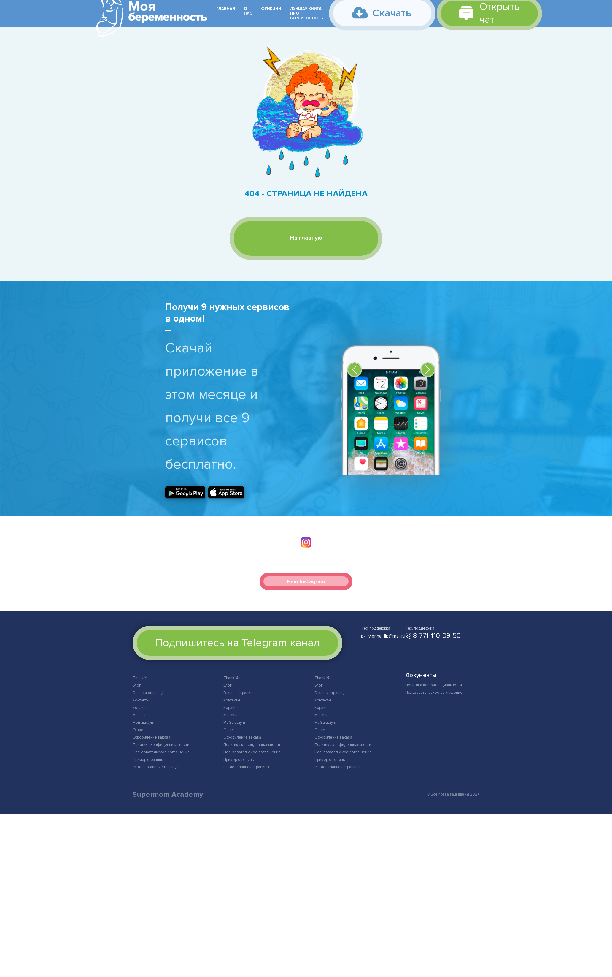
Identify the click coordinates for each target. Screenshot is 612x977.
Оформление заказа (151, 737)
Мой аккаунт (144, 722)
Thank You (142, 678)
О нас (248, 11)
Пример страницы (148, 760)
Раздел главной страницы (155, 767)
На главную (306, 238)
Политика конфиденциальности (161, 745)
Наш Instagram (306, 581)
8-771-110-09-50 (437, 636)
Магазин (140, 715)
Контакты (141, 700)
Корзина (140, 708)
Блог (137, 685)
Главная (225, 8)
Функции (271, 8)
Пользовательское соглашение (161, 752)
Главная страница (148, 693)
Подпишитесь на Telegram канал (237, 643)
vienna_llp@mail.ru (386, 636)
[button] (354, 369)
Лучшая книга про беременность (306, 13)
